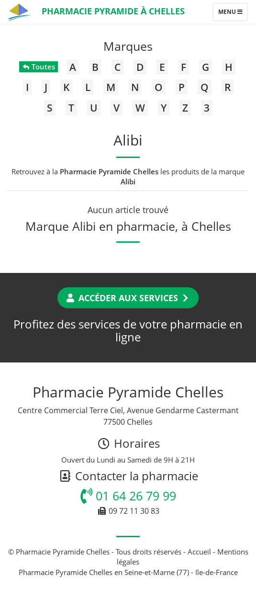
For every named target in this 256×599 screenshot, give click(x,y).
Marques (128, 46)
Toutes (38, 66)
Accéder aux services (128, 298)
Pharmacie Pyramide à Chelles (113, 11)
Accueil (199, 551)
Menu (233, 14)
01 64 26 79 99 (128, 495)
